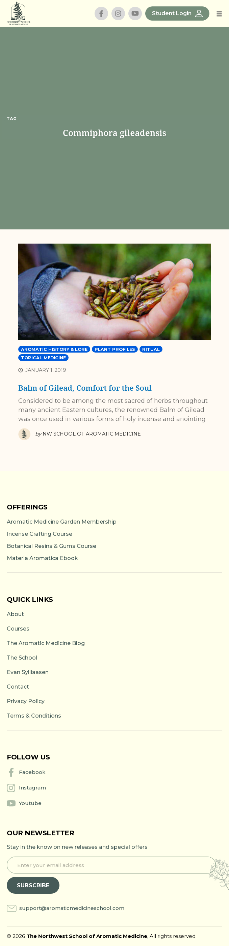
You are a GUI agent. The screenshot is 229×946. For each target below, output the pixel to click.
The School (22, 658)
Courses (18, 628)
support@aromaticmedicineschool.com (71, 908)
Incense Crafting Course (39, 534)
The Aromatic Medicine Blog (46, 643)
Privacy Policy (26, 701)
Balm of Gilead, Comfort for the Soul (85, 388)
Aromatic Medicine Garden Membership (62, 522)
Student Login (177, 13)
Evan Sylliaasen (28, 672)
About (15, 614)
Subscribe (33, 885)
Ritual (151, 349)
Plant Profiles (115, 349)
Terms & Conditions (34, 716)
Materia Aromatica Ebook (42, 558)
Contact (18, 687)
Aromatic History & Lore (54, 349)
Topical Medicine (43, 357)
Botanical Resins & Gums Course (51, 546)
